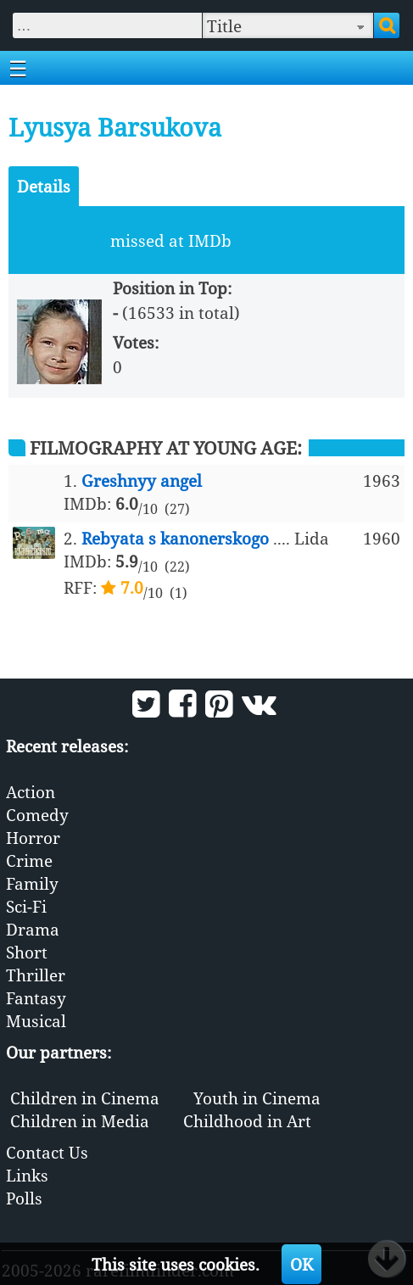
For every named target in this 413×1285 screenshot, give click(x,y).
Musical (36, 1020)
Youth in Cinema (257, 1098)
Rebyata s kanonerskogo (175, 538)
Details (43, 186)
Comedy (37, 814)
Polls (24, 1198)
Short (26, 952)
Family (32, 883)
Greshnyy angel (141, 480)
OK (301, 1264)
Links (27, 1175)
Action (30, 791)
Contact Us (47, 1152)
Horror (33, 837)
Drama (32, 929)
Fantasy (36, 997)
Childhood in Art (247, 1120)
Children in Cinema (84, 1098)
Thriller (35, 975)
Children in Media (79, 1120)
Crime (29, 860)
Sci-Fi (26, 906)
